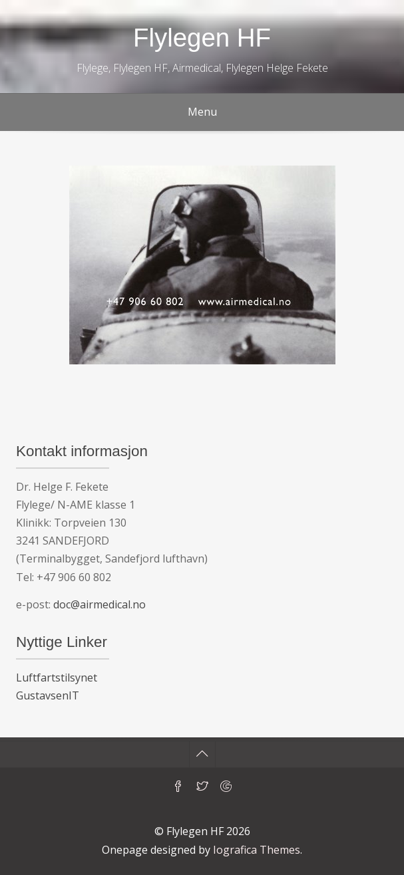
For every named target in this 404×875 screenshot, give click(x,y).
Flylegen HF (202, 37)
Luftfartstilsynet (56, 677)
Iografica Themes (256, 849)
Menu (202, 111)
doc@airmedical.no (99, 604)
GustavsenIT (47, 695)
